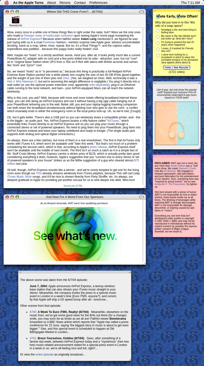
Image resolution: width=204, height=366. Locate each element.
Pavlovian (49, 42)
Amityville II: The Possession (170, 184)
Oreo (66, 78)
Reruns (65, 3)
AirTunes (113, 120)
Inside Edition (178, 165)
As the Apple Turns (28, 3)
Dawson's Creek (187, 168)
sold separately (99, 85)
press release (98, 147)
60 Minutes (170, 171)
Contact (79, 3)
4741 (33, 338)
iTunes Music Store (19, 176)
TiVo (39, 173)
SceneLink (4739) (72, 186)
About (51, 3)
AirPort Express (30, 39)
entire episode (44, 354)
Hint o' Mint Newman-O (22, 81)
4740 (33, 312)
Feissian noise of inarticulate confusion (48, 35)
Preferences (98, 3)
